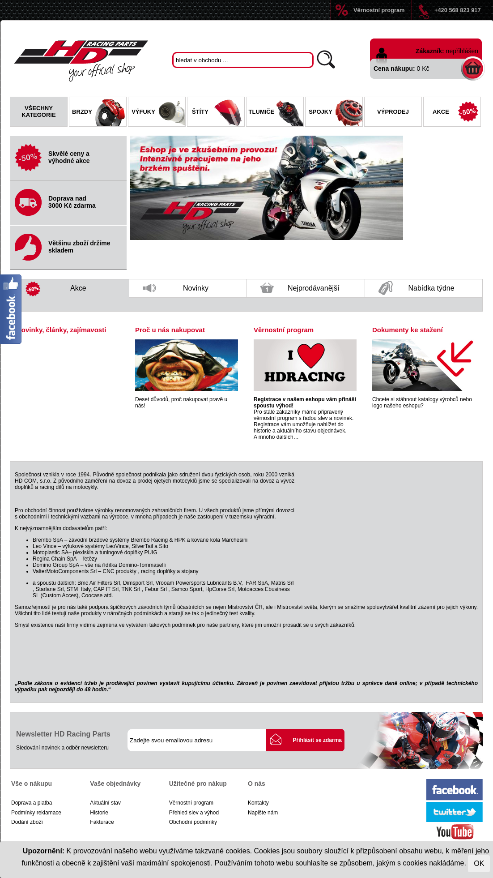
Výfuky (158, 112)
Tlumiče (276, 112)
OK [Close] (479, 863)
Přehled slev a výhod (194, 812)
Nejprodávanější (300, 290)
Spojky (335, 112)
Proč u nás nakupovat (170, 330)
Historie (99, 812)
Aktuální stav (105, 803)
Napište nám (263, 812)
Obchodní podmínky (193, 822)
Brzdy (99, 112)
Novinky (175, 291)
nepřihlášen (462, 51)
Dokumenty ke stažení (407, 330)
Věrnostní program (378, 10)
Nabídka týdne (416, 288)
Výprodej (393, 111)
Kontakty (258, 803)
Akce (456, 112)
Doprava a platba (31, 803)
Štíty (218, 112)
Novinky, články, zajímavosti (61, 330)
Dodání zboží (27, 822)
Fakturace (102, 822)
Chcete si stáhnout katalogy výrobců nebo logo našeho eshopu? (422, 402)
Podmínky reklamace (36, 812)
